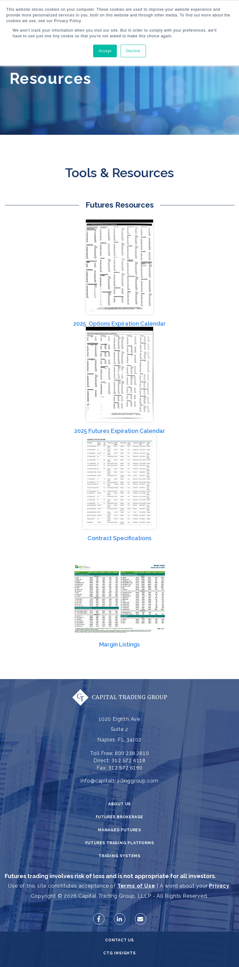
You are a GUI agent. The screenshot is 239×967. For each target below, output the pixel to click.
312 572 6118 (128, 761)
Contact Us (119, 940)
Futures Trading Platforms (119, 843)
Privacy (219, 886)
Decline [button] (133, 51)
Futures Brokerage (120, 817)
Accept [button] (105, 51)
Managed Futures (119, 830)
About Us (119, 804)
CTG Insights (119, 953)
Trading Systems (119, 856)
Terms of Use (136, 886)
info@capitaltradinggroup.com (119, 781)
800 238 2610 (132, 753)
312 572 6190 (125, 768)
